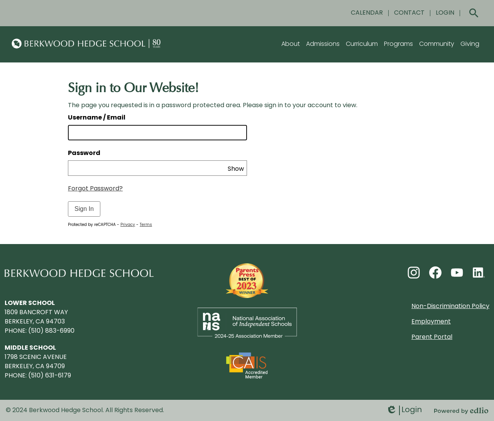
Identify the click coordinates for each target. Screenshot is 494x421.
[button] (290, 44)
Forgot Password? (95, 189)
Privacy (127, 225)
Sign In (84, 208)
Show (236, 169)
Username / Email (96, 118)
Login (404, 410)
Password (84, 153)
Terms (146, 225)
